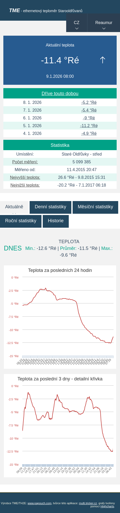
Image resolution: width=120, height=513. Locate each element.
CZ (76, 22)
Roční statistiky (20, 220)
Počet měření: (25, 162)
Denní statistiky (50, 206)
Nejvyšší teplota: (25, 177)
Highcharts (107, 506)
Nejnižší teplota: (25, 185)
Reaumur (103, 22)
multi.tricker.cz (88, 503)
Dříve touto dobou (59, 93)
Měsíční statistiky (95, 206)
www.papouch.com (39, 503)
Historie (56, 220)
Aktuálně (14, 206)
